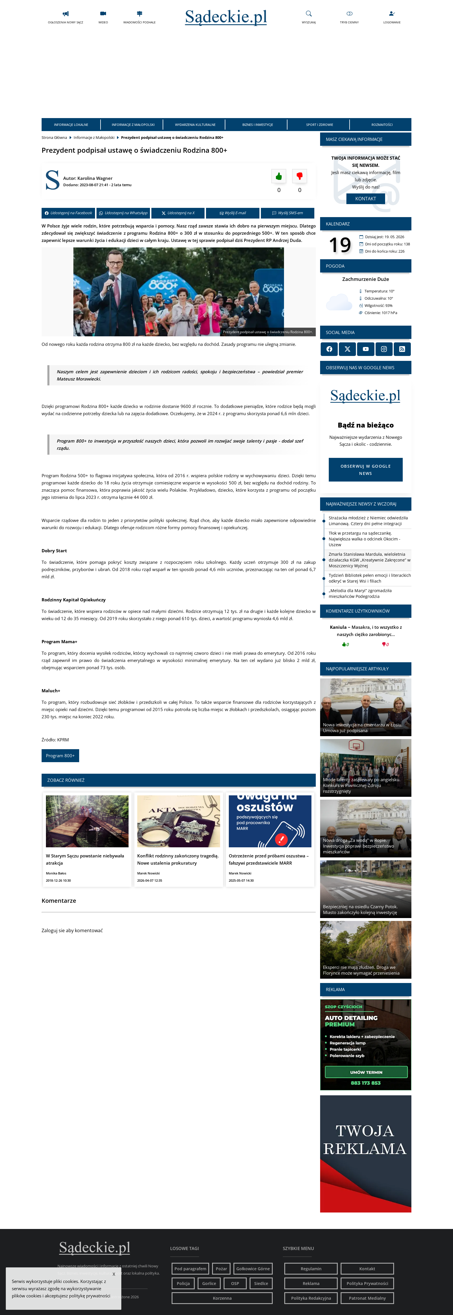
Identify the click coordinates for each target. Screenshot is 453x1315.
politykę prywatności (89, 1296)
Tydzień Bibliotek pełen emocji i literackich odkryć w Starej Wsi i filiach (370, 578)
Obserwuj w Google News (366, 469)
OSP (235, 1283)
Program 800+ (60, 755)
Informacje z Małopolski (133, 124)
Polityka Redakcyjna (311, 1298)
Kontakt (365, 198)
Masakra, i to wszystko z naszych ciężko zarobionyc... (366, 637)
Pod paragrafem (190, 1268)
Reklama (311, 1283)
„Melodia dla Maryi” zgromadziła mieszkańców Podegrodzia (360, 593)
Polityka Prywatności (367, 1283)
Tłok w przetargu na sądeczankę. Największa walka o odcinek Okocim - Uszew (364, 538)
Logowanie (392, 17)
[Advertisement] (226, 74)
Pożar (221, 1268)
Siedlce (261, 1283)
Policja (183, 1283)
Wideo (103, 17)
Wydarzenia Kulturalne (195, 124)
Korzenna (222, 1298)
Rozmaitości (382, 124)
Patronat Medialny (367, 1298)
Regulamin (311, 1268)
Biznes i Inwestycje (257, 124)
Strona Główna (54, 137)
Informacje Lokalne (71, 124)
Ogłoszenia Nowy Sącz (65, 17)
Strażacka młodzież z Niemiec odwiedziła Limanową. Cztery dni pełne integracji (368, 520)
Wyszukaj (309, 17)
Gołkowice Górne (253, 1268)
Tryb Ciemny (349, 17)
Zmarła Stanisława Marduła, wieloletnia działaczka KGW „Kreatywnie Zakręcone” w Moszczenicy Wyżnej (370, 559)
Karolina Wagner (94, 178)
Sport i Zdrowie (319, 124)
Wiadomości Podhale (139, 17)
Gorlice (209, 1283)
